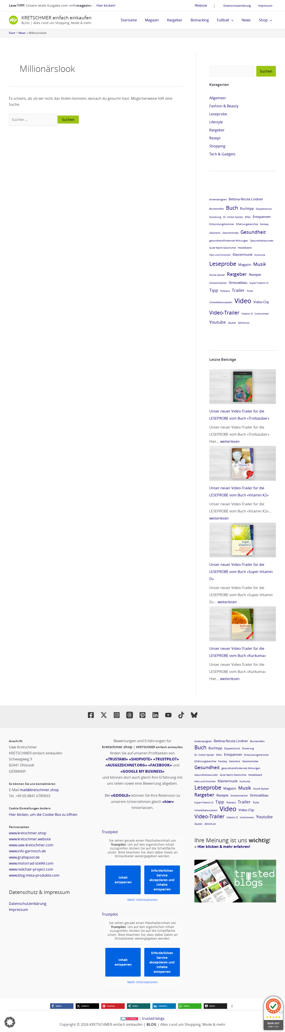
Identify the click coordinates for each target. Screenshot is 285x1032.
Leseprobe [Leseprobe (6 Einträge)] (222, 263)
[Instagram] (117, 715)
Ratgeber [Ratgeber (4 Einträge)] (237, 274)
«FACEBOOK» (160, 765)
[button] (234, 20)
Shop (266, 20)
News (247, 20)
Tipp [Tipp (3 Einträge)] (213, 290)
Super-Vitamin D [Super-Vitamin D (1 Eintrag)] (258, 282)
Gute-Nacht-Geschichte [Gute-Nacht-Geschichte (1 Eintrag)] (222, 247)
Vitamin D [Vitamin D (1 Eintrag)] (247, 313)
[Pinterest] (142, 715)
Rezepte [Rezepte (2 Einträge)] (255, 274)
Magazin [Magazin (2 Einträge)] (244, 264)
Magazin (158, 20)
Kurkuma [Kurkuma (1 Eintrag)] (259, 254)
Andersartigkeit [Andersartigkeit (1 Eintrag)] (218, 199)
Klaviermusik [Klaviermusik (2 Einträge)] (242, 254)
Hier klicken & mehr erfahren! (223, 846)
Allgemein (217, 97)
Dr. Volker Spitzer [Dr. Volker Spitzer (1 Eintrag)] (233, 217)
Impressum (266, 5)
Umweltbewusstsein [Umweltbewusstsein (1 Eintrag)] (220, 302)
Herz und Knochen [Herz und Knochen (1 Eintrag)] (220, 254)
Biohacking (203, 20)
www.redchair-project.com (31, 869)
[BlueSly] (194, 715)
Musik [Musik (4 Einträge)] (259, 264)
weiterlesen (230, 441)
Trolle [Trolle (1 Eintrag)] (250, 291)
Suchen (266, 71)
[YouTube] (168, 715)
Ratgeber (179, 20)
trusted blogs (153, 1018)
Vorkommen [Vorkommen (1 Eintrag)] (262, 313)
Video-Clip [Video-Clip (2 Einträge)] (261, 302)
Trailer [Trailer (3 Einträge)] (238, 290)
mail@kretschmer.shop (39, 789)
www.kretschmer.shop (27, 833)
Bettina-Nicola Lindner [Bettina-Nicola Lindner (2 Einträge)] (246, 199)
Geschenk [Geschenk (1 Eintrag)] (214, 232)
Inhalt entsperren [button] (122, 879)
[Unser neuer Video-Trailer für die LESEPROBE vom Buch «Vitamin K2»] (242, 463)
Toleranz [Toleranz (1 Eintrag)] (225, 291)
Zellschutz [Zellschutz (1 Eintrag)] (243, 322)
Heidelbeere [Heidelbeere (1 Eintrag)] (245, 247)
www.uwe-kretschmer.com (31, 845)
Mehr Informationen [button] (142, 900)
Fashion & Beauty (223, 106)
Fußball (228, 20)
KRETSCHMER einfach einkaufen (56, 17)
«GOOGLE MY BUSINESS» (142, 771)
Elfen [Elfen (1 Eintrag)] (248, 217)
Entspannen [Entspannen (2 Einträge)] (262, 216)
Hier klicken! (105, 5)
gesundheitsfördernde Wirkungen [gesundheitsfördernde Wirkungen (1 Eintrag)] (228, 240)
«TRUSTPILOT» (166, 759)
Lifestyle (216, 122)
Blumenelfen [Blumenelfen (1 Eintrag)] (216, 208)
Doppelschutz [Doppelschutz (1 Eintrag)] (264, 208)
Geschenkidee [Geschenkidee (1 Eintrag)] (230, 232)
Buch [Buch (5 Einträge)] (232, 207)
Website (205, 5)
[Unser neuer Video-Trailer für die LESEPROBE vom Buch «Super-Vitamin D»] (242, 540)
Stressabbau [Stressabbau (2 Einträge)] (238, 282)
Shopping (217, 146)
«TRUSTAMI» (117, 759)
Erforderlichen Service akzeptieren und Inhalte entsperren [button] (162, 879)
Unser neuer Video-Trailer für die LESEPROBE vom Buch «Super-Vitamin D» (241, 571)
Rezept (215, 138)
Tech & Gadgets (222, 154)
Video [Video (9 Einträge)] (242, 300)
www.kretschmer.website (30, 839)
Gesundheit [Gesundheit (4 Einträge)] (253, 232)
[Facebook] (91, 715)
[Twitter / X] (104, 715)
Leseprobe (218, 114)
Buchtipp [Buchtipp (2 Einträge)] (247, 208)
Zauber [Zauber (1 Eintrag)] (232, 322)
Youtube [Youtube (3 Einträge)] (217, 322)
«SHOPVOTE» (140, 759)
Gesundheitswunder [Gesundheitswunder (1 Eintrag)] (261, 240)
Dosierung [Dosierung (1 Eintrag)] (215, 217)
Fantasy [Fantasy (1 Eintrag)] (264, 224)
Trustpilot (110, 831)
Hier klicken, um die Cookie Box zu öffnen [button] (43, 814)
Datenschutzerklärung (240, 5)
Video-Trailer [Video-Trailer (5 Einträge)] (224, 312)
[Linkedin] (155, 715)
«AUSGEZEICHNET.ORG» (126, 765)
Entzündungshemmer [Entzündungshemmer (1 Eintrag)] (221, 224)
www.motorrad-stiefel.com (31, 863)
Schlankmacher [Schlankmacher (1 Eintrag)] (218, 282)
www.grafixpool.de (24, 857)
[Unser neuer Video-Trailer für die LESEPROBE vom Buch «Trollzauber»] (242, 386)
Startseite (135, 20)
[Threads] (129, 715)
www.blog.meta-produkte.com (34, 875)
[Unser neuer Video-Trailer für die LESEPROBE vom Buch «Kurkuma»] (242, 623)
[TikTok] (181, 715)
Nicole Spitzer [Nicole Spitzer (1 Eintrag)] (217, 274)
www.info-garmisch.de (27, 851)
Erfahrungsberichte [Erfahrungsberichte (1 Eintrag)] (247, 224)
